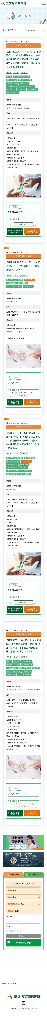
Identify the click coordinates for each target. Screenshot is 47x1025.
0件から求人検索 (23, 945)
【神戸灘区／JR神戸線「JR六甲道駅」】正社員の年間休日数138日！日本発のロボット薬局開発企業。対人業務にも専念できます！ (23, 647)
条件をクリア (24, 939)
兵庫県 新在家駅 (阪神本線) (23, 886)
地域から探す (13, 877)
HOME (4, 986)
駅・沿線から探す (33, 877)
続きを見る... (23, 224)
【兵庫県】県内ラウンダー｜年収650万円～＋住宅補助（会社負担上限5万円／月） (23, 265)
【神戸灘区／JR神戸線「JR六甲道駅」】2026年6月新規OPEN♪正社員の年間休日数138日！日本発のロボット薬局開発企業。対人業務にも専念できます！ (23, 59)
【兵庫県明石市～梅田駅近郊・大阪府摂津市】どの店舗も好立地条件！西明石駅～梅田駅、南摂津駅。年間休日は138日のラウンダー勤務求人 (23, 440)
